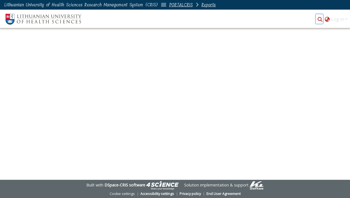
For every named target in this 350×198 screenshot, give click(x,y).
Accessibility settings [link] (157, 193)
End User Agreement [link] (223, 193)
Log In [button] (338, 19)
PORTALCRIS (181, 5)
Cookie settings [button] (122, 193)
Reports (208, 5)
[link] (162, 185)
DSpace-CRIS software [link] (124, 185)
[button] (320, 19)
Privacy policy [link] (190, 193)
